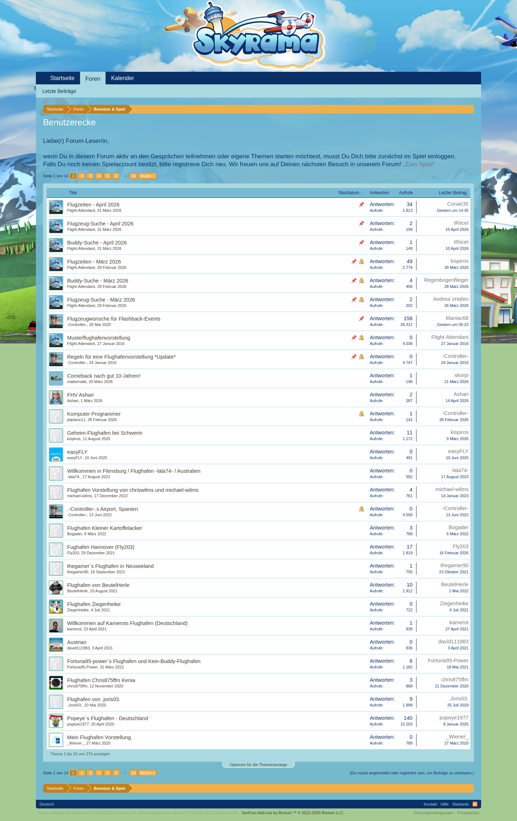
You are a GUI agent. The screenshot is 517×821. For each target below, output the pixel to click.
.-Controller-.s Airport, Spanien (102, 509)
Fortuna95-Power (82, 667)
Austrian (77, 642)
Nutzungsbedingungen (433, 813)
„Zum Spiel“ (419, 164)
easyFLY (77, 452)
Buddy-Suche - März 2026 (97, 281)
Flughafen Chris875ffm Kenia (101, 680)
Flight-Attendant (81, 210)
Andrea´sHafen (451, 299)
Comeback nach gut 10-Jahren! (104, 376)
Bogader (74, 534)
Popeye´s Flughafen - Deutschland (107, 718)
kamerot (74, 629)
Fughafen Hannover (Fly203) (100, 547)
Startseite (62, 78)
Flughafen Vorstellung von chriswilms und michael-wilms (133, 490)
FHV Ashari (80, 395)
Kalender (122, 78)
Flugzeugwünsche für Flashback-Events (113, 319)
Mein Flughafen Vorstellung (99, 737)
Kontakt (430, 804)
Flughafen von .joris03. (93, 699)
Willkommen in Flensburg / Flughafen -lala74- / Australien (133, 471)
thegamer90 (77, 572)
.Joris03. (74, 705)
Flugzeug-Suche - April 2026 (100, 224)
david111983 (78, 648)
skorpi (462, 375)
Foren (93, 79)
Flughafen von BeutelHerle (98, 585)
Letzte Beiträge (59, 91)
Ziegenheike (78, 610)
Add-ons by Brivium (292, 813)
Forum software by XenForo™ (188, 813)
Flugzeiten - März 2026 (94, 262)
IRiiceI (461, 223)
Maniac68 (457, 318)
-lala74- (73, 477)
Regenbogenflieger (446, 280)
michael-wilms (79, 496)
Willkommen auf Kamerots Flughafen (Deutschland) (127, 623)
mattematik (77, 381)
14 (133, 176)
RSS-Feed (475, 804)
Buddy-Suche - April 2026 (97, 243)
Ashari (72, 400)
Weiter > (147, 176)
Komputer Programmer (94, 414)
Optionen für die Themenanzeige (258, 764)
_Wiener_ (75, 743)
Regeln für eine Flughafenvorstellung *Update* (121, 357)
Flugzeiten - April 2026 (93, 204)
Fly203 (73, 553)
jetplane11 (76, 420)
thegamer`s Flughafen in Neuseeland (110, 566)
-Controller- (77, 324)
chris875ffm (77, 686)
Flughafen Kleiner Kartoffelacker (104, 528)
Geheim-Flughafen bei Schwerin (104, 433)
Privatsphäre (468, 813)
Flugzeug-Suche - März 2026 (101, 300)
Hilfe (445, 804)
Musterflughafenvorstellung (98, 338)
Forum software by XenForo (87, 813)
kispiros (460, 261)
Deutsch (46, 804)
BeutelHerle (77, 591)
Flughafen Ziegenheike (94, 604)
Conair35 (458, 204)
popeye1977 (78, 724)
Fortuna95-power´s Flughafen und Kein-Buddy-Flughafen (134, 661)
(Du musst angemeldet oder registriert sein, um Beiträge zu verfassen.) (412, 773)
